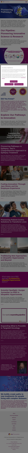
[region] (14, 76)
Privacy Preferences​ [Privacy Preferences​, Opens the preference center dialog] (13, 81)
